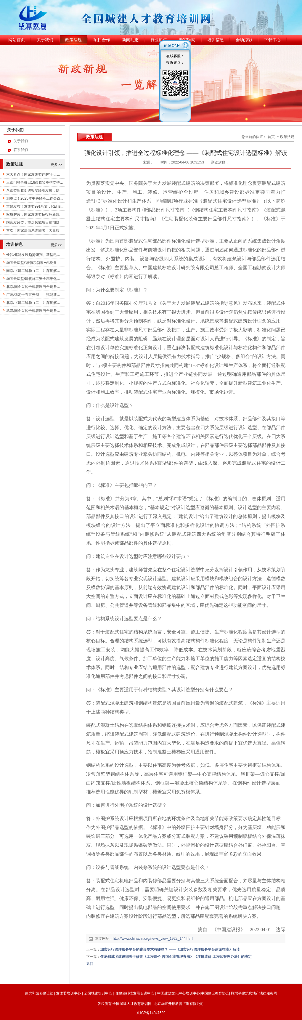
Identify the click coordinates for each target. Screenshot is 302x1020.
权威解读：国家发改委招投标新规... (34, 214)
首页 (271, 137)
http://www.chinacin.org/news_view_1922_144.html (153, 938)
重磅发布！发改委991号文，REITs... (35, 206)
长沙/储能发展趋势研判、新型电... (33, 255)
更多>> (56, 165)
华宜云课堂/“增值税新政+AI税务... (33, 263)
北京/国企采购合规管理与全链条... (33, 287)
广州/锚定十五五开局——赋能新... (33, 295)
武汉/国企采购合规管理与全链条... (33, 311)
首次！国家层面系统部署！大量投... (34, 230)
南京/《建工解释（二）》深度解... (33, 271)
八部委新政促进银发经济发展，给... (34, 190)
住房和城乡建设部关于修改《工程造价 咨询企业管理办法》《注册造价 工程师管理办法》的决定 (176, 957)
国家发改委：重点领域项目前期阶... (34, 222)
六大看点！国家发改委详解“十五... (33, 174)
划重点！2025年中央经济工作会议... (34, 198)
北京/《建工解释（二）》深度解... (33, 303)
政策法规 (287, 137)
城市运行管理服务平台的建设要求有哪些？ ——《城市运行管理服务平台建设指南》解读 (170, 949)
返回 (89, 964)
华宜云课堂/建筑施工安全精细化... (33, 279)
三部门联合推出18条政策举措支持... (34, 182)
